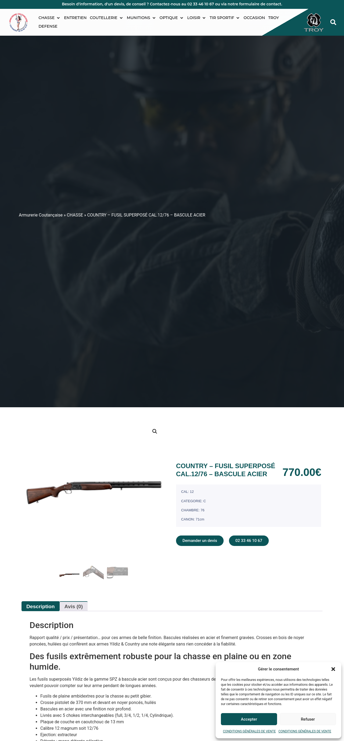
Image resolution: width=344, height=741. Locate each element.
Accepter (249, 719)
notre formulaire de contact (254, 4)
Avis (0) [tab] (73, 606)
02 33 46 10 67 (200, 4)
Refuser (308, 719)
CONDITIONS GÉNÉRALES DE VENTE (249, 731)
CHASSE (75, 215)
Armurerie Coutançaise (41, 215)
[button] (333, 669)
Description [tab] (40, 606)
